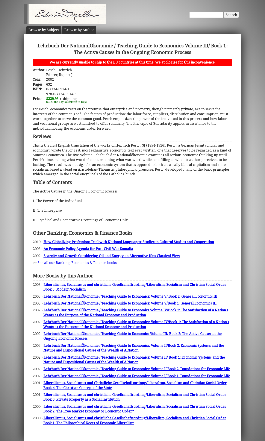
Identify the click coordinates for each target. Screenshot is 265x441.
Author (79, 30)
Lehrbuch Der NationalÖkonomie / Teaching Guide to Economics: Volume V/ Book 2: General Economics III (130, 296)
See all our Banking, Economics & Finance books (77, 262)
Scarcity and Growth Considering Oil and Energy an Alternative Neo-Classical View (112, 255)
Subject (44, 30)
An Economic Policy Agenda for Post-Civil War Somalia (88, 248)
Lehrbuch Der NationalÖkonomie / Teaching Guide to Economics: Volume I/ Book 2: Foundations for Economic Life (137, 369)
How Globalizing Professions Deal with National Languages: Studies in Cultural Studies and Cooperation (129, 241)
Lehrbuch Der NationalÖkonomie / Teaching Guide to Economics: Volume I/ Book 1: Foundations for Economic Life (137, 376)
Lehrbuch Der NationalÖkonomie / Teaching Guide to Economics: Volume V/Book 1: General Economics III (130, 303)
